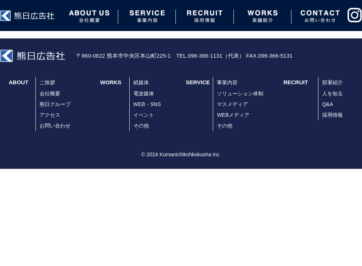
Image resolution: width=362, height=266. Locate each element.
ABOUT (18, 82)
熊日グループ (55, 104)
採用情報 (332, 115)
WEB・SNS (147, 104)
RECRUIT (295, 82)
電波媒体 (143, 93)
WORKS (111, 82)
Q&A (327, 104)
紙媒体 (141, 82)
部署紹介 (332, 82)
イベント (143, 115)
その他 (141, 126)
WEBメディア (233, 115)
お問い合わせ (55, 126)
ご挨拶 (47, 82)
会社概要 (50, 93)
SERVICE (198, 82)
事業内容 (227, 82)
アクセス (50, 115)
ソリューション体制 (240, 93)
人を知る (332, 93)
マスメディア (232, 104)
